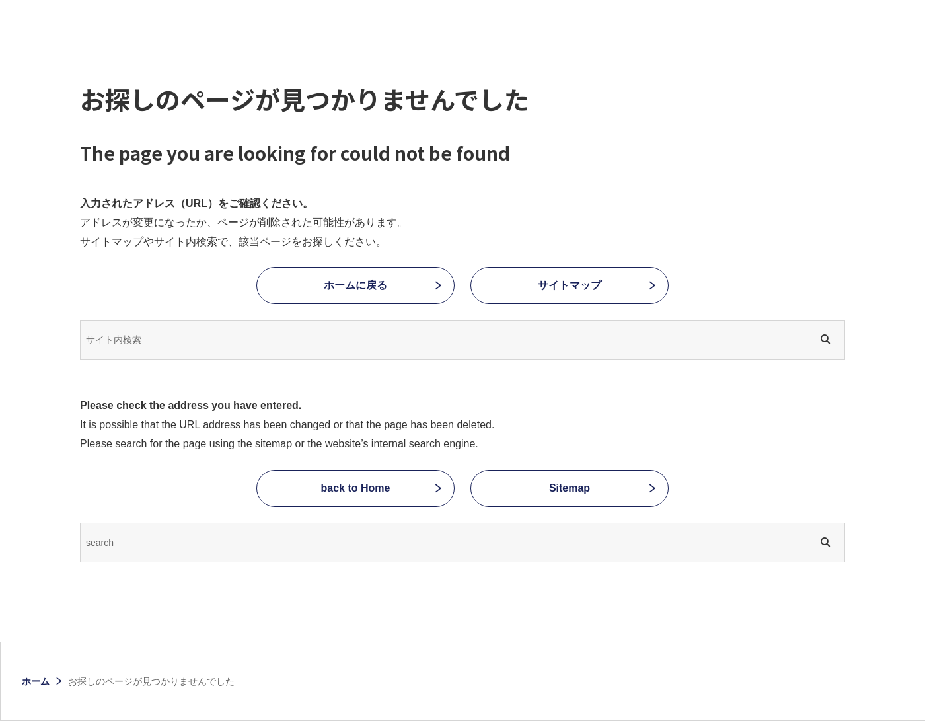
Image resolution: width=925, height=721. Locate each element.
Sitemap (569, 488)
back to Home (355, 488)
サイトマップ (569, 285)
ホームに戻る (355, 285)
